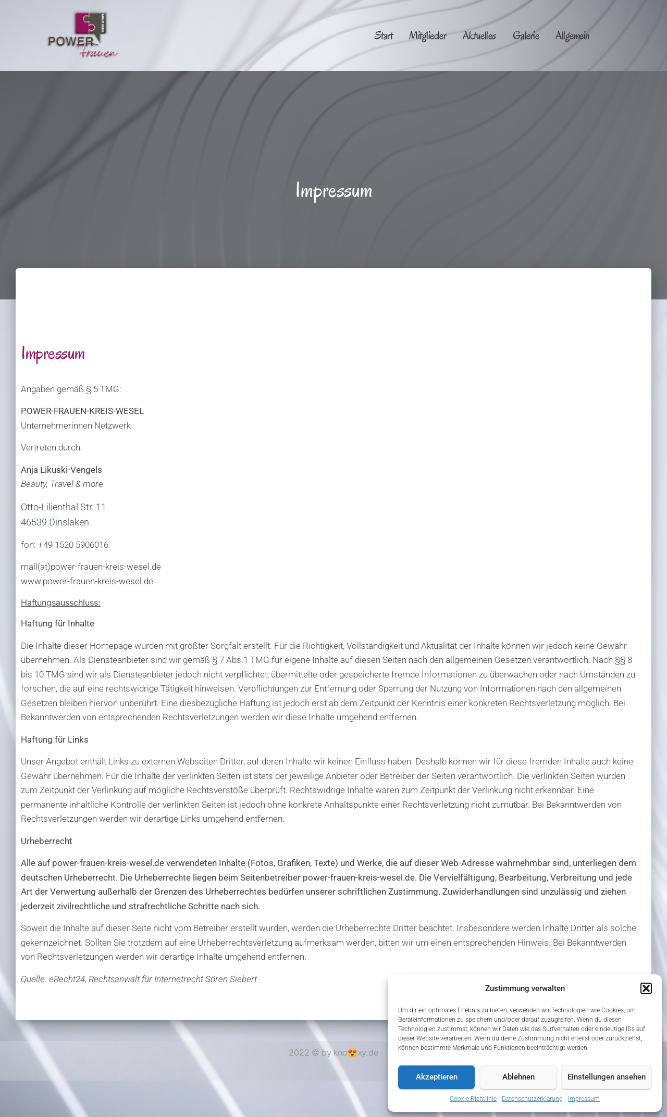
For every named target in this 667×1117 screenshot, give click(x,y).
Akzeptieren (437, 1077)
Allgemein (572, 35)
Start (384, 35)
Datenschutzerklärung (532, 1098)
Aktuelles (479, 35)
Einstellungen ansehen (606, 1077)
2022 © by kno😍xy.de (333, 1052)
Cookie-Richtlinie (473, 1098)
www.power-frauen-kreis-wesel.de (87, 581)
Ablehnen (518, 1077)
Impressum (584, 1098)
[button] (646, 988)
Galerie (526, 35)
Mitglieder (427, 35)
